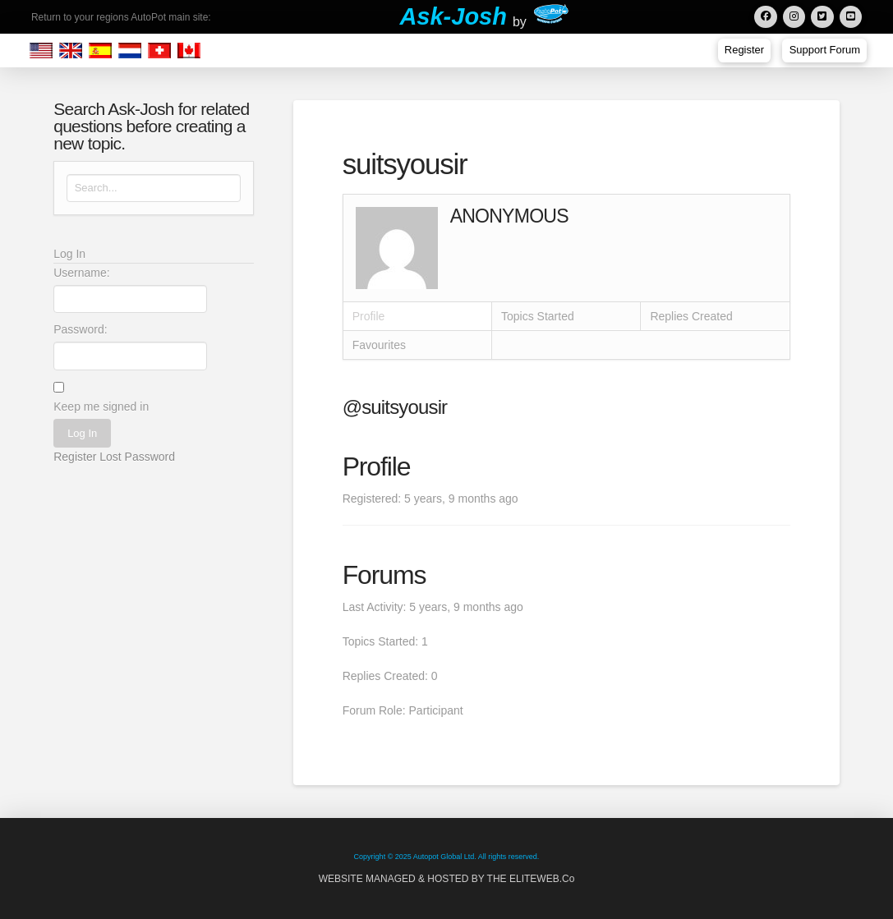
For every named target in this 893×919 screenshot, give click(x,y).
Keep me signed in (101, 406)
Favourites (379, 345)
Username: (81, 272)
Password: (80, 329)
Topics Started (537, 316)
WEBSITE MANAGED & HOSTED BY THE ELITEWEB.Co (447, 879)
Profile (368, 316)
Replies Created (691, 316)
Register (74, 456)
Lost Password (137, 456)
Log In (82, 433)
